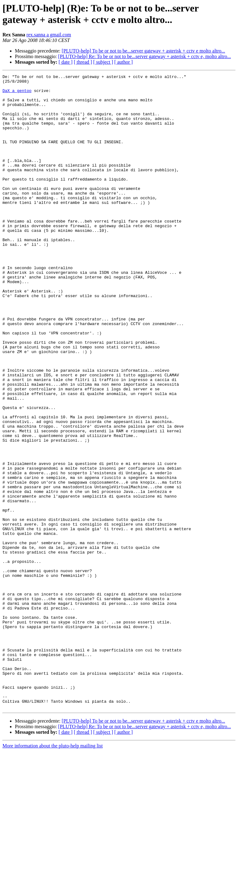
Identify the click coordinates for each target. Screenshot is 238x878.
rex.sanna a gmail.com (48, 34)
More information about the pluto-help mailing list (52, 872)
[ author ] (123, 62)
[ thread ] (83, 62)
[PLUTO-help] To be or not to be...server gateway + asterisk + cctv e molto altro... (143, 50)
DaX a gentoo (17, 94)
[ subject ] (103, 62)
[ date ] (66, 62)
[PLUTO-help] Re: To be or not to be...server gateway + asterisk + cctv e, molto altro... (144, 56)
